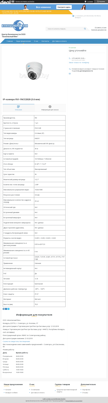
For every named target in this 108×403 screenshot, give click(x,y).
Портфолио (86, 390)
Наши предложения (23, 41)
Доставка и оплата (59, 41)
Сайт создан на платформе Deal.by (54, 399)
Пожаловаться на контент (73, 401)
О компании (35, 390)
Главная (10, 41)
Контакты (45, 41)
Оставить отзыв (100, 27)
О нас (36, 41)
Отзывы (85, 393)
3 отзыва (90, 1)
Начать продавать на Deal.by (24, 1)
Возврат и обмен (12, 393)
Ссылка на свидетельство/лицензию (16, 341)
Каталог (8, 390)
